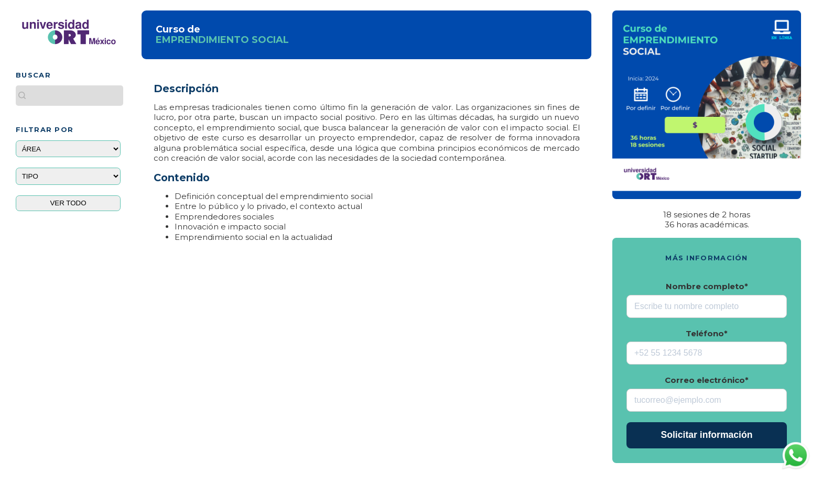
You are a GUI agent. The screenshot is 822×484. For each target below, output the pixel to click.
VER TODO (68, 203)
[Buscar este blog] (69, 95)
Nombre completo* (707, 286)
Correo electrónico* (707, 380)
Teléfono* (707, 333)
